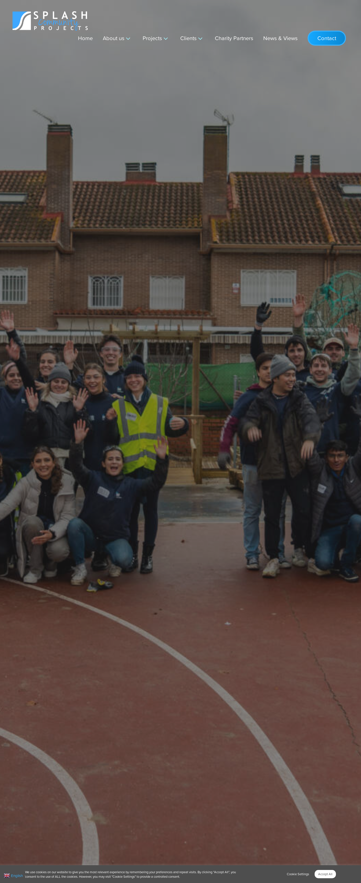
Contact (326, 38)
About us (113, 38)
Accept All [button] (325, 874)
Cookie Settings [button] (298, 874)
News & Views (280, 38)
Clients (188, 38)
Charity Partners (234, 38)
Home (85, 38)
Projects (152, 38)
